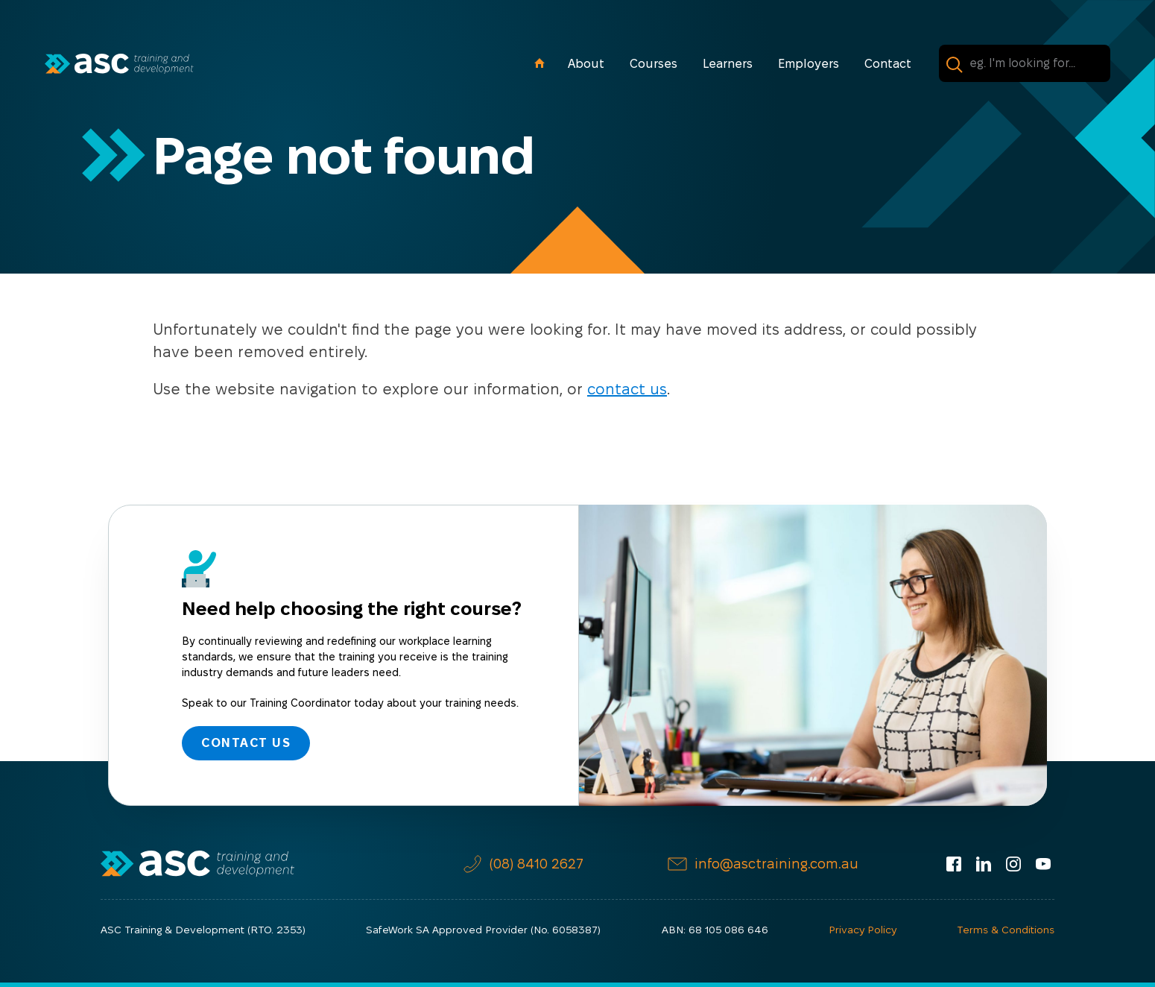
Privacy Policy (862, 930)
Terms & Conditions (1005, 930)
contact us (627, 389)
